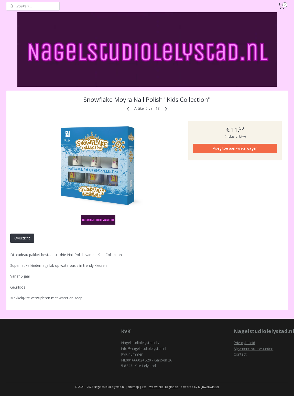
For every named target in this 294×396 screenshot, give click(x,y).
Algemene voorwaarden (253, 348)
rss (144, 387)
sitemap (133, 387)
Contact (240, 354)
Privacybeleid (244, 342)
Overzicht (22, 238)
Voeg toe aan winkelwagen (235, 148)
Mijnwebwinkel (208, 387)
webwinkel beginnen (163, 387)
